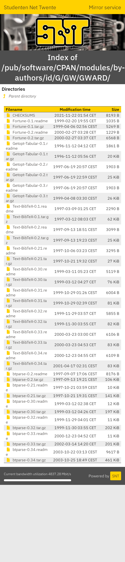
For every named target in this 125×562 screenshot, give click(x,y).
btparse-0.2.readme (26, 373)
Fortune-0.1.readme (27, 120)
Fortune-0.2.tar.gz (25, 137)
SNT (115, 475)
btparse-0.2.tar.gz (24, 379)
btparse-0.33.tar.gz (26, 443)
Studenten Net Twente (30, 7)
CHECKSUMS (20, 115)
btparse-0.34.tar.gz (26, 459)
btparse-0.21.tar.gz (26, 395)
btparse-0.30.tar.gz (26, 411)
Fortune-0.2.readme (27, 132)
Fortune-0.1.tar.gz (25, 126)
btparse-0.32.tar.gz (26, 427)
